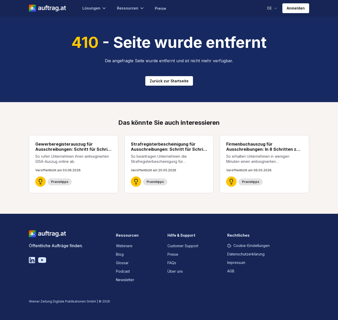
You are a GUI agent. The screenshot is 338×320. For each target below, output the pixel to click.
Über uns (175, 271)
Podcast (123, 271)
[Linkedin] (32, 260)
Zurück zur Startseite (169, 81)
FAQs (171, 263)
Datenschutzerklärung (246, 254)
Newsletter (125, 280)
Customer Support (182, 246)
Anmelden (296, 8)
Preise (160, 8)
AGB (230, 271)
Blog (120, 254)
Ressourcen (131, 8)
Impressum (236, 262)
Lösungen (94, 8)
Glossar (122, 263)
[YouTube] (42, 260)
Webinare (124, 246)
